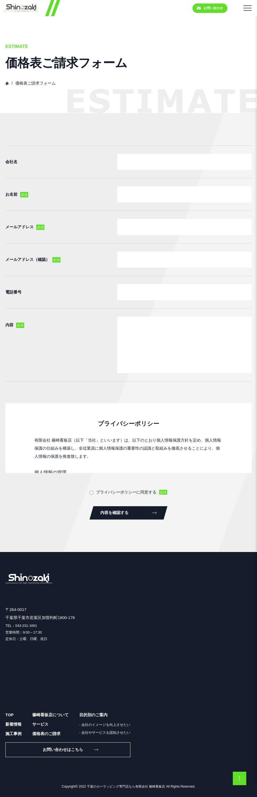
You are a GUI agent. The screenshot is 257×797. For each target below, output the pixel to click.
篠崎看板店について (50, 715)
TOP (9, 715)
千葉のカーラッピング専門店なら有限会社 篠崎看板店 (126, 786)
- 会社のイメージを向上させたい (104, 725)
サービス (40, 724)
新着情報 (13, 724)
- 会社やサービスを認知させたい (104, 732)
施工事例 (13, 734)
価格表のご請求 (46, 734)
